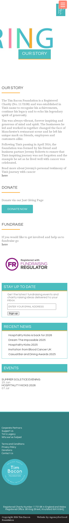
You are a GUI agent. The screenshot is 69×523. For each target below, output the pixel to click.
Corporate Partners (12, 428)
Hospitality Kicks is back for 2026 (30, 335)
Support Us (7, 431)
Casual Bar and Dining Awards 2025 (32, 354)
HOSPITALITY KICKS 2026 (19, 385)
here (5, 175)
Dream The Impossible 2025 (27, 339)
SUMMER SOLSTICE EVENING (21, 379)
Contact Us (7, 453)
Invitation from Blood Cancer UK (29, 349)
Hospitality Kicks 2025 (23, 344)
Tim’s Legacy (8, 434)
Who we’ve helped (12, 437)
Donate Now (17, 209)
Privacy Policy (9, 447)
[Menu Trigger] (63, 5)
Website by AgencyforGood (52, 517)
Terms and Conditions (13, 444)
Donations (7, 450)
